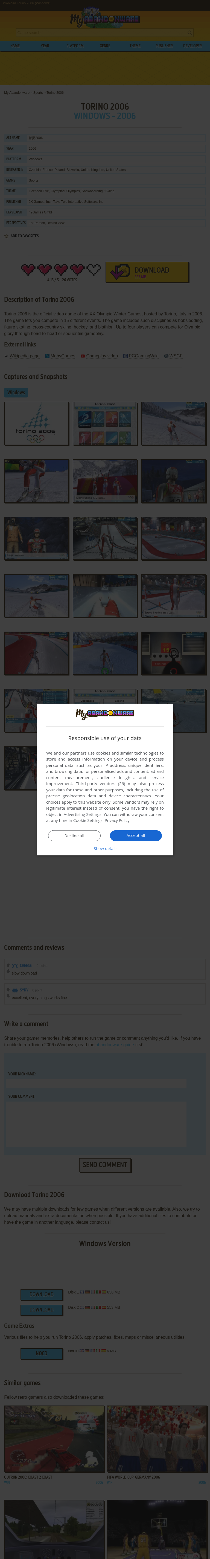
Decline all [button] (74, 836)
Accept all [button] (136, 835)
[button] (105, 848)
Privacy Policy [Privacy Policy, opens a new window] (117, 820)
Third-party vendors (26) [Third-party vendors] (100, 783)
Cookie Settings (88, 820)
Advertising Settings (82, 814)
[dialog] (105, 779)
